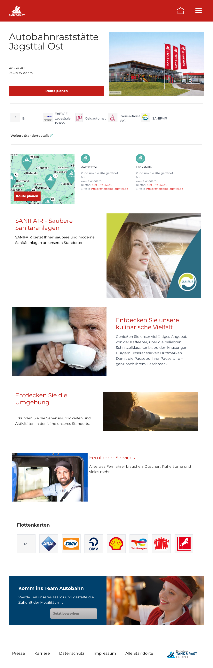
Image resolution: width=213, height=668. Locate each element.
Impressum (105, 653)
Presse (18, 653)
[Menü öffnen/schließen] (198, 10)
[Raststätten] (17, 11)
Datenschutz (71, 653)
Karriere (42, 653)
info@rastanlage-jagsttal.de (109, 189)
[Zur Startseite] (180, 10)
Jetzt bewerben (73, 613)
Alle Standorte (139, 653)
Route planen (56, 91)
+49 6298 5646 (102, 185)
